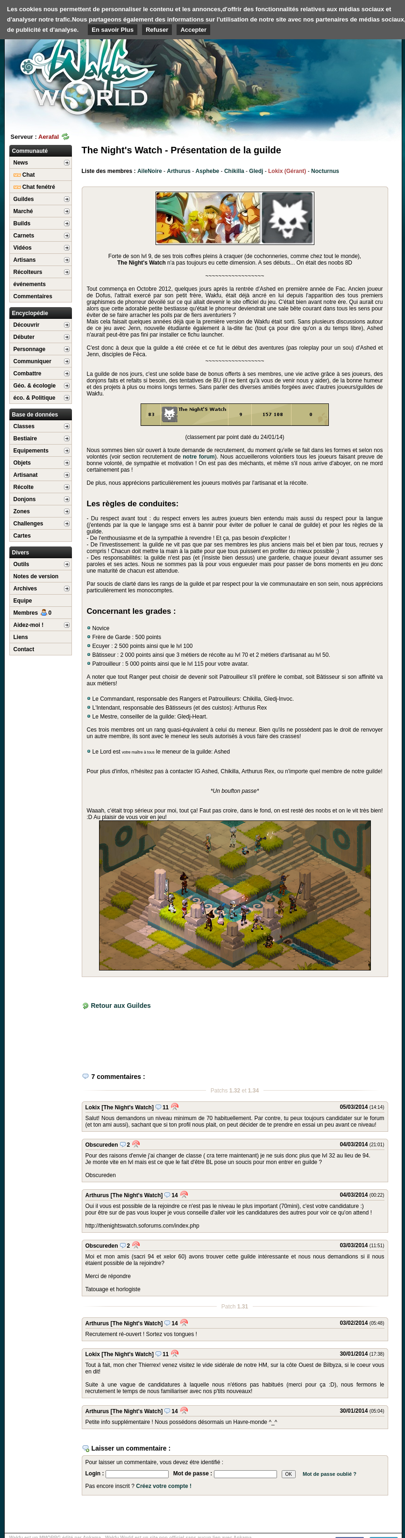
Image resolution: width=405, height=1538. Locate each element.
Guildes (24, 199)
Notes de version (36, 576)
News (21, 162)
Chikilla (234, 171)
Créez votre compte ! (164, 1486)
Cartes (22, 535)
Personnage (30, 349)
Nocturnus (325, 171)
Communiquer (32, 361)
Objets (22, 463)
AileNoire (149, 171)
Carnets (24, 235)
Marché (23, 211)
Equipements (31, 450)
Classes (24, 426)
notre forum (198, 456)
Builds (22, 223)
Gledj (256, 171)
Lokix (92, 1107)
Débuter (24, 337)
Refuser (157, 29)
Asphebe (208, 171)
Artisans (25, 260)
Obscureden (101, 1145)
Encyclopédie (30, 313)
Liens (21, 637)
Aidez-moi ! (29, 625)
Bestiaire (25, 438)
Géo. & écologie (35, 385)
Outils (21, 564)
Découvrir (27, 325)
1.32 (234, 1090)
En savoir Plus (113, 29)
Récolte (24, 487)
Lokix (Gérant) (287, 171)
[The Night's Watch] (127, 1107)
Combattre (28, 373)
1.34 (253, 1090)
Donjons (25, 499)
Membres (33, 613)
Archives (25, 588)
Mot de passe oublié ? (329, 1474)
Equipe (23, 600)
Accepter (193, 29)
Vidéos (23, 247)
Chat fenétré (34, 187)
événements (30, 284)
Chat (24, 175)
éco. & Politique (35, 398)
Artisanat (26, 475)
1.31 (242, 1306)
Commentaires (33, 296)
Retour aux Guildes (120, 1005)
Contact (24, 649)
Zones (22, 511)
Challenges (28, 523)
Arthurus (179, 171)
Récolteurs (28, 272)
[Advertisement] (345, 61)
